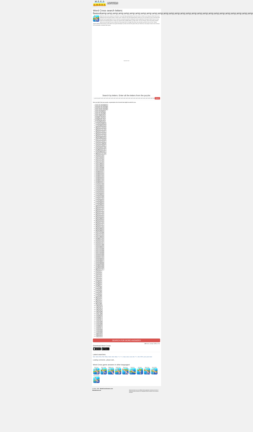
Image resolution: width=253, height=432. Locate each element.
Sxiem (109, 356)
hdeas (116, 356)
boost (151, 356)
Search (157, 98)
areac (127, 356)
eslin (133, 356)
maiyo (124, 356)
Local (130, 356)
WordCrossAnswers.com (106, 388)
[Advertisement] (107, 42)
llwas (94, 356)
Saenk (97, 356)
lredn (113, 356)
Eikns (100, 356)
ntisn (139, 356)
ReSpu (106, 356)
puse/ (147, 356)
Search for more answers (126, 340)
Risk (103, 356)
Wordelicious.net (96, 390)
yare (145, 356)
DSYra (141, 356)
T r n (119, 356)
